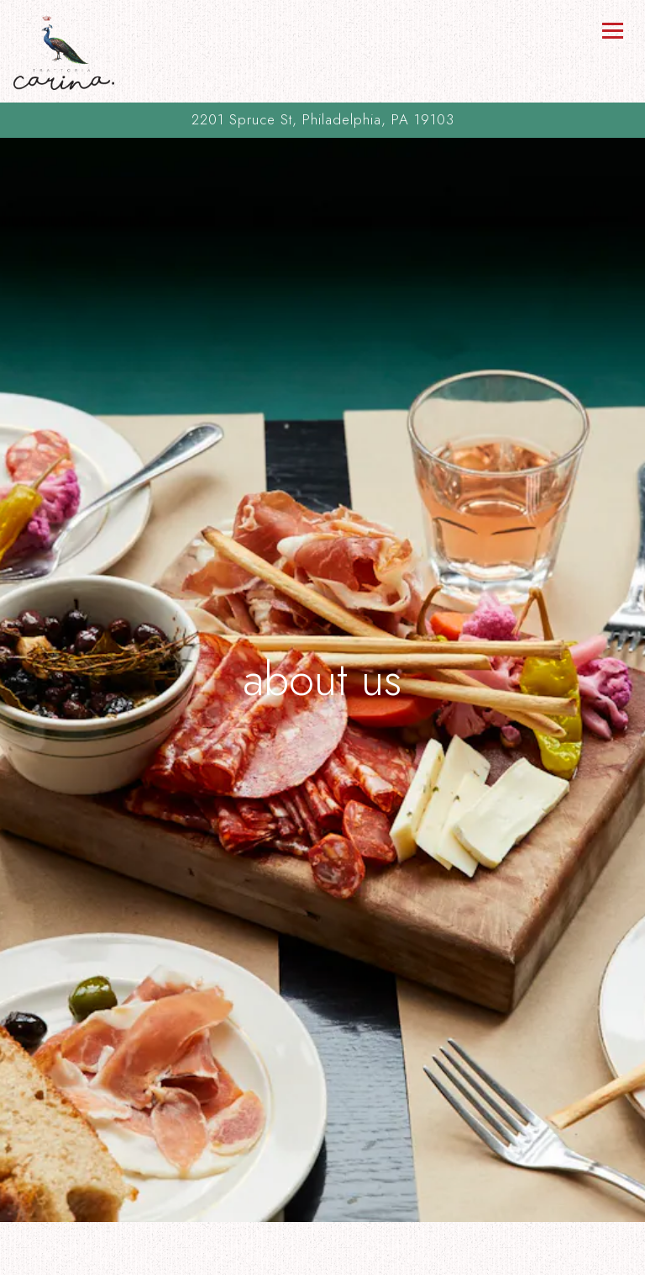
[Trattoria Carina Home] (63, 51)
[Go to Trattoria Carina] (322, 120)
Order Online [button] (322, 1258)
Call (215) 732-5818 (323, 1224)
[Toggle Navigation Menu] (612, 30)
